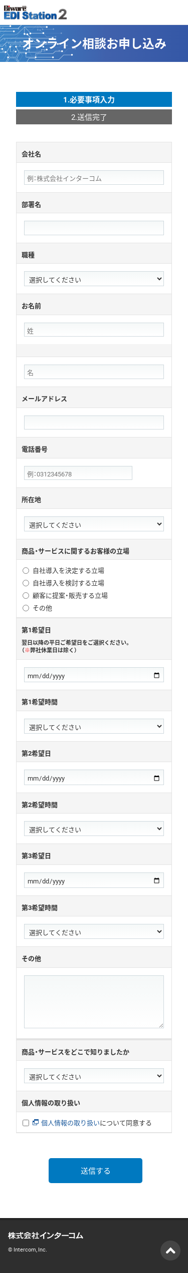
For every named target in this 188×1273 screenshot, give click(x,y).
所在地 (31, 499)
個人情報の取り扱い (51, 1102)
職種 (28, 254)
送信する (96, 1170)
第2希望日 (36, 753)
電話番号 (35, 448)
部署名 (31, 204)
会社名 (31, 153)
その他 (42, 608)
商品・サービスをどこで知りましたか (75, 1051)
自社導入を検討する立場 (68, 583)
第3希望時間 (40, 907)
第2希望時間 (40, 804)
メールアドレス (44, 398)
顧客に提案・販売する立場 (70, 595)
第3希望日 (36, 855)
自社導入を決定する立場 (68, 570)
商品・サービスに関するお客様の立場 (75, 550)
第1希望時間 (40, 701)
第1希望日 (94, 639)
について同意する (92, 1123)
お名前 (31, 305)
